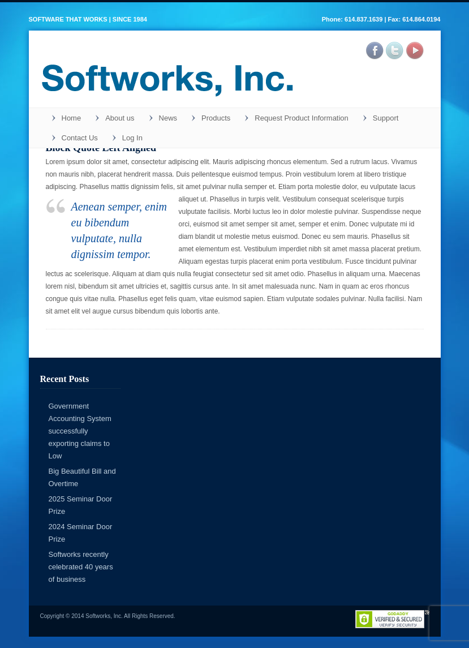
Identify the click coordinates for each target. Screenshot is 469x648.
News (168, 118)
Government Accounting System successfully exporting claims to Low (80, 431)
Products (215, 118)
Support (386, 118)
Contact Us (80, 138)
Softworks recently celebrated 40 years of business (81, 566)
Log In (132, 138)
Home (71, 118)
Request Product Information (301, 118)
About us (119, 118)
